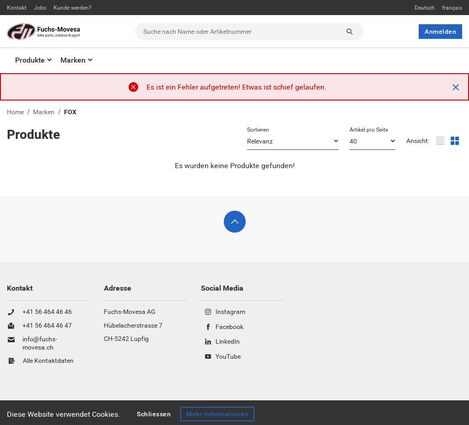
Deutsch (425, 8)
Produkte (30, 60)
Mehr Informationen (217, 414)
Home (15, 112)
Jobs (40, 8)
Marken (73, 60)
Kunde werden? (73, 8)
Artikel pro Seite (369, 130)
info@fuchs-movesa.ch (39, 343)
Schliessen (154, 414)
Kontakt (17, 8)
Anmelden (440, 31)
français (452, 8)
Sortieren (258, 130)
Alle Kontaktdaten (48, 361)
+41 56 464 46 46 (47, 312)
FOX (70, 112)
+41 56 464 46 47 (47, 326)
